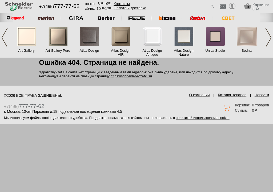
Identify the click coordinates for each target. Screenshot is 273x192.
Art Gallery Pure (58, 51)
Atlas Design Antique (152, 53)
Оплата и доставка (130, 8)
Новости (262, 95)
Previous (4, 37)
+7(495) (59, 6)
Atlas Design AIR (121, 53)
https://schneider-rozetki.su (131, 76)
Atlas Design (89, 51)
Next (268, 37)
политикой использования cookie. (202, 118)
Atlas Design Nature (184, 53)
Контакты (122, 4)
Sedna (247, 51)
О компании (199, 95)
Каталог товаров (232, 95)
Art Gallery (26, 51)
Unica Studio (215, 51)
